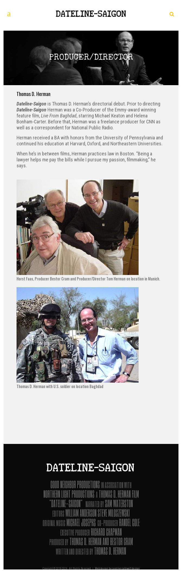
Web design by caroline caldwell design (117, 568)
